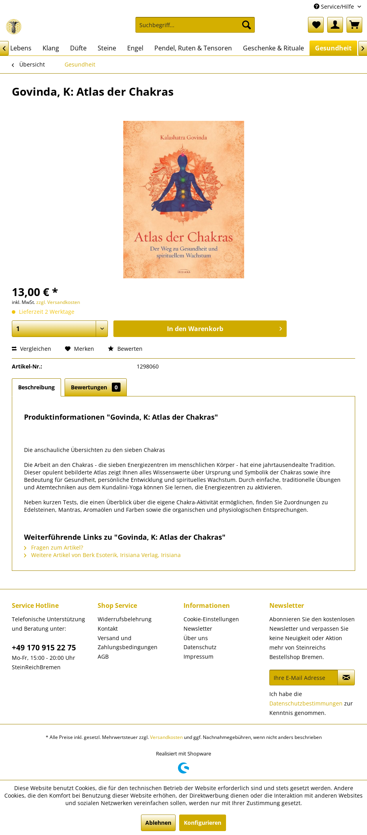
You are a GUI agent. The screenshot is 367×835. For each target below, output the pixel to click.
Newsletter (198, 628)
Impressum (198, 656)
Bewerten (125, 348)
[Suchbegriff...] (195, 25)
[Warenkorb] (354, 25)
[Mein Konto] (335, 25)
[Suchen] (246, 25)
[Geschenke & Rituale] (273, 48)
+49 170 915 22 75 (44, 647)
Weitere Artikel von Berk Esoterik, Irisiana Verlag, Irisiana (102, 555)
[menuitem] (195, 28)
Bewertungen (95, 387)
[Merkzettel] (316, 25)
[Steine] (107, 48)
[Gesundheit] (333, 48)
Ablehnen (158, 822)
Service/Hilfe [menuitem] (335, 6)
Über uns (196, 638)
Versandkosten (166, 737)
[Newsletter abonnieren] (346, 677)
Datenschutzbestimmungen (306, 703)
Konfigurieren (202, 822)
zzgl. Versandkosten (58, 302)
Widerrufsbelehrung (125, 619)
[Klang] (51, 48)
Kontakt (108, 628)
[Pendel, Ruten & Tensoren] (193, 48)
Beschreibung (36, 387)
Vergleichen (31, 348)
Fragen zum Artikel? (53, 547)
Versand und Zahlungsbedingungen (128, 642)
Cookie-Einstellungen (211, 619)
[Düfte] (78, 48)
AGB (103, 656)
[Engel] (135, 48)
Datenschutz (200, 647)
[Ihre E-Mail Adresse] (303, 677)
